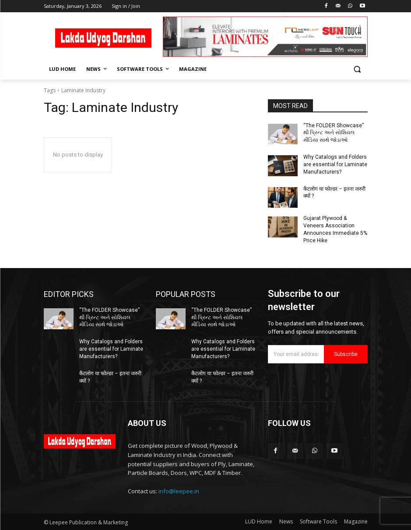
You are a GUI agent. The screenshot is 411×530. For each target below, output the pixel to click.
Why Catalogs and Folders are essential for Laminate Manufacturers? (335, 164)
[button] (357, 69)
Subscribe (346, 354)
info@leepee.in (178, 491)
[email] (296, 354)
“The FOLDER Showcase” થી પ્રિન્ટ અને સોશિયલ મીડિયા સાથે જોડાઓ (333, 132)
